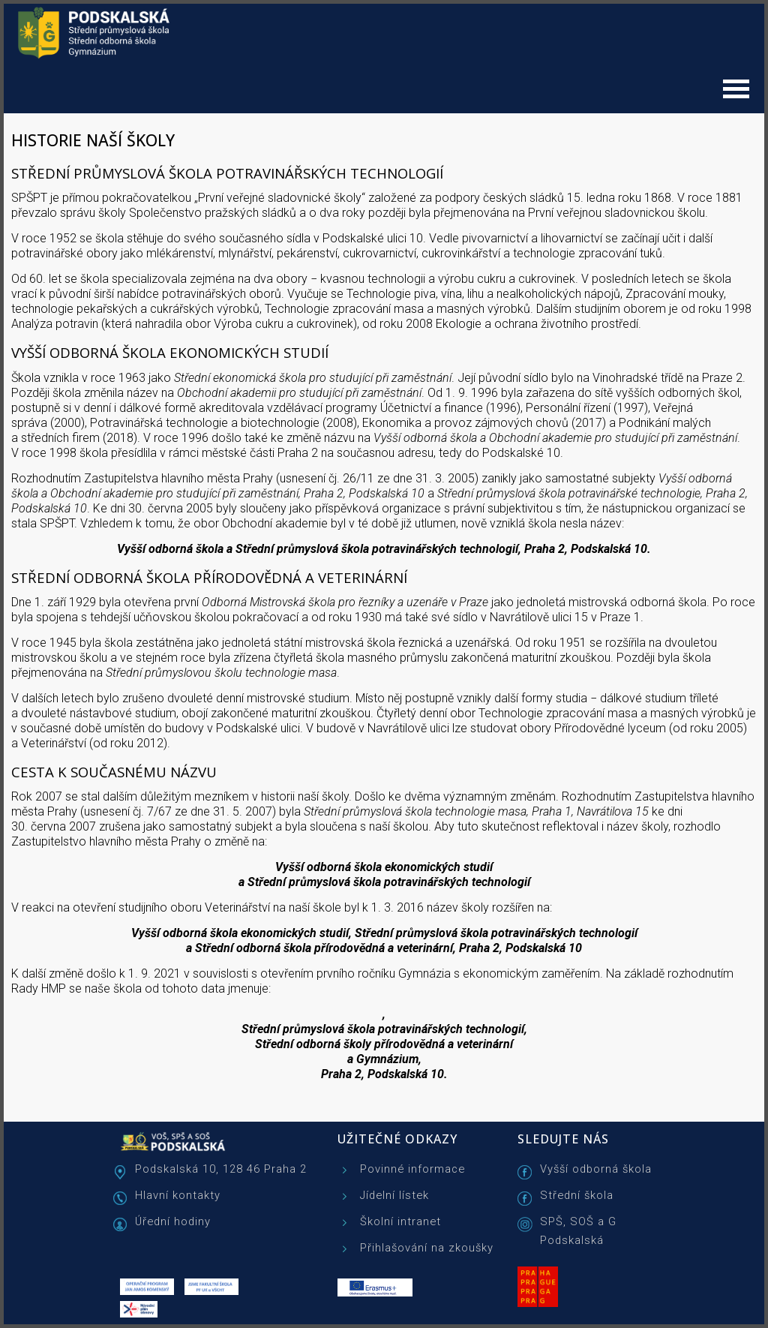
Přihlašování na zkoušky (427, 1247)
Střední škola (577, 1195)
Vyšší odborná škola (596, 1169)
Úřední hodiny (173, 1221)
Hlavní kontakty (177, 1195)
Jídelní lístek (394, 1195)
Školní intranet (400, 1221)
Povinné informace (412, 1169)
